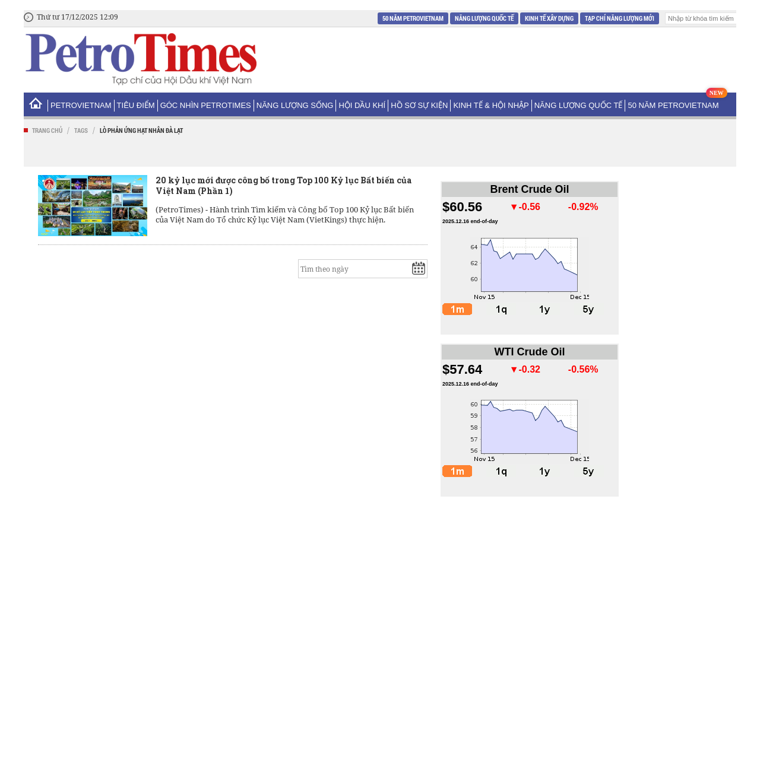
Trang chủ (47, 130)
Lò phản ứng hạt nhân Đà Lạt (141, 130)
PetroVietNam (81, 105)
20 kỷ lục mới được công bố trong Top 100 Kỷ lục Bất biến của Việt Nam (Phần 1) (283, 185)
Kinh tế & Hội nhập (490, 105)
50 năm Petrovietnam (413, 18)
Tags (81, 130)
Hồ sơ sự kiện (419, 105)
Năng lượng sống (295, 105)
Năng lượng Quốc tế (484, 18)
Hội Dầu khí (361, 105)
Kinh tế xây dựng (549, 18)
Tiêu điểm (136, 105)
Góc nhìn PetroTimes (205, 105)
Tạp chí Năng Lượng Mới (619, 18)
